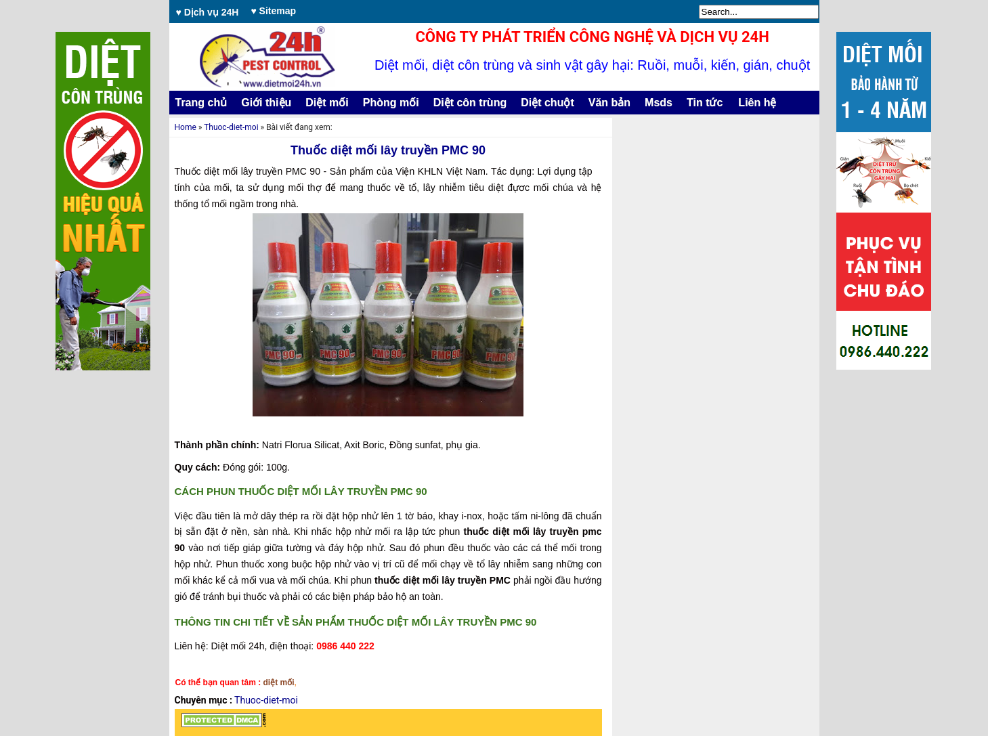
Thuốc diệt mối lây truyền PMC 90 (388, 150)
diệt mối (279, 682)
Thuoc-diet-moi (231, 127)
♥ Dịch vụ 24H (207, 12)
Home (185, 127)
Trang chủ (201, 102)
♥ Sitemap (273, 10)
